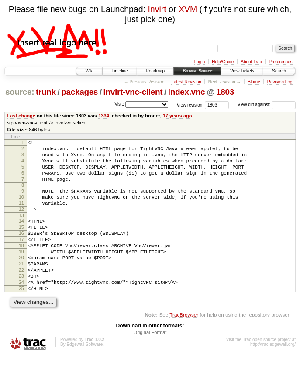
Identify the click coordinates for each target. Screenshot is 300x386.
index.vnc (186, 91)
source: (19, 91)
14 (21, 235)
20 (21, 280)
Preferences (281, 61)
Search (279, 71)
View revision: (190, 104)
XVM (188, 9)
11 (21, 214)
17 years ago (177, 115)
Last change (21, 115)
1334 (103, 115)
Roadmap (155, 71)
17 (21, 257)
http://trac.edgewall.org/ (273, 374)
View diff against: (267, 104)
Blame (254, 81)
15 (21, 242)
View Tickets (242, 71)
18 (21, 265)
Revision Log (280, 81)
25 (21, 317)
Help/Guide (223, 61)
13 (21, 229)
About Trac (251, 61)
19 (21, 272)
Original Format (150, 362)
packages (79, 91)
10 (21, 207)
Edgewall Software (84, 374)
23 (21, 302)
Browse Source (197, 71)
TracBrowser (183, 345)
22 (21, 294)
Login (199, 61)
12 (21, 222)
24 (21, 309)
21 (21, 287)
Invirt (157, 9)
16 (21, 250)
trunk (46, 91)
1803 (225, 91)
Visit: (119, 104)
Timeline (119, 71)
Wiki (89, 71)
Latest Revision (186, 81)
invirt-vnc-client (133, 91)
